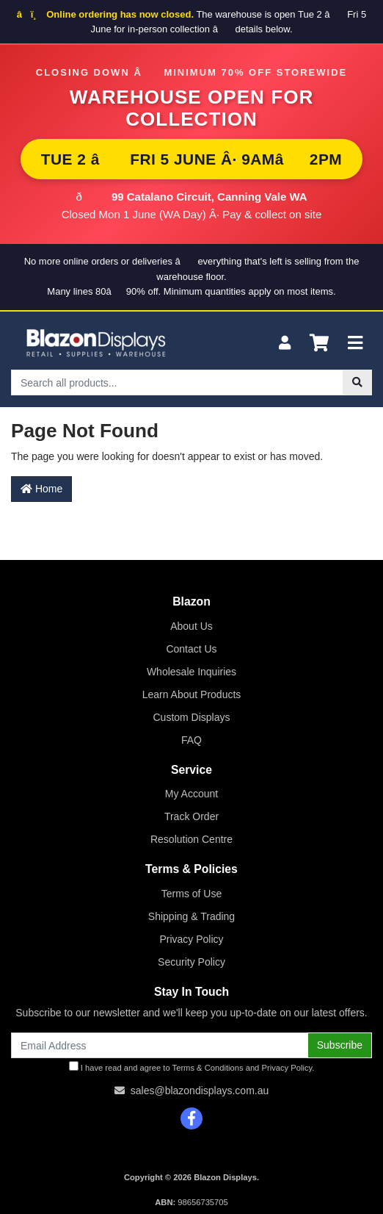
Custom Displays (191, 717)
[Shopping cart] (319, 343)
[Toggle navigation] (355, 343)
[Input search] (177, 382)
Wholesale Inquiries (191, 672)
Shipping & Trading (191, 916)
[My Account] (284, 343)
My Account (191, 794)
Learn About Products (191, 694)
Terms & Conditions (208, 1067)
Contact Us (191, 649)
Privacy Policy (191, 939)
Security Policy (191, 962)
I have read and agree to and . (192, 1066)
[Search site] (357, 382)
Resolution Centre (191, 839)
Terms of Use (191, 893)
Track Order (191, 816)
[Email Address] (159, 1045)
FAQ (191, 740)
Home (41, 489)
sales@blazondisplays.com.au (200, 1090)
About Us (191, 626)
